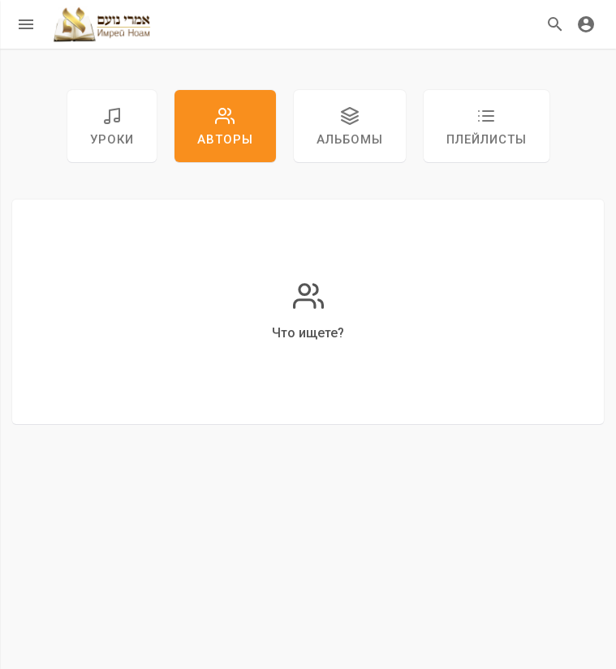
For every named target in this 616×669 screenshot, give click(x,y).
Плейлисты (486, 126)
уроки (112, 126)
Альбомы (350, 126)
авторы (225, 126)
